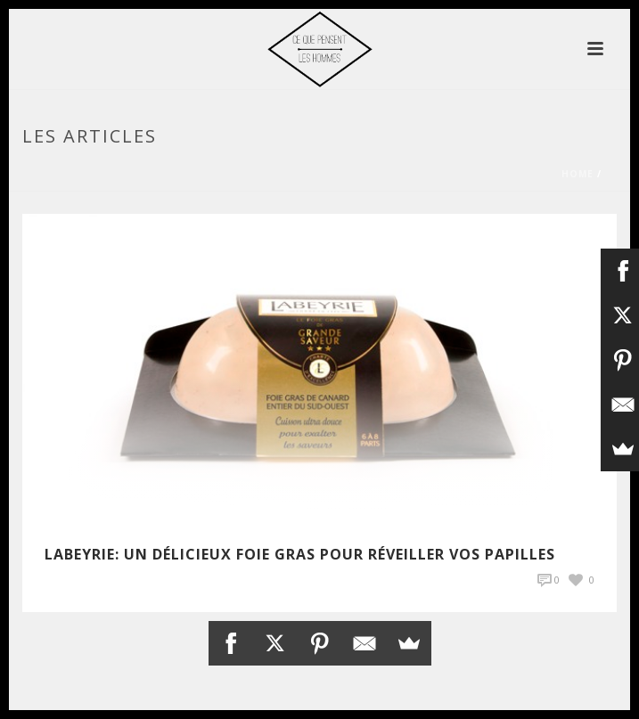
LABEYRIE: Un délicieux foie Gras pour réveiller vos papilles (300, 554)
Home (577, 173)
